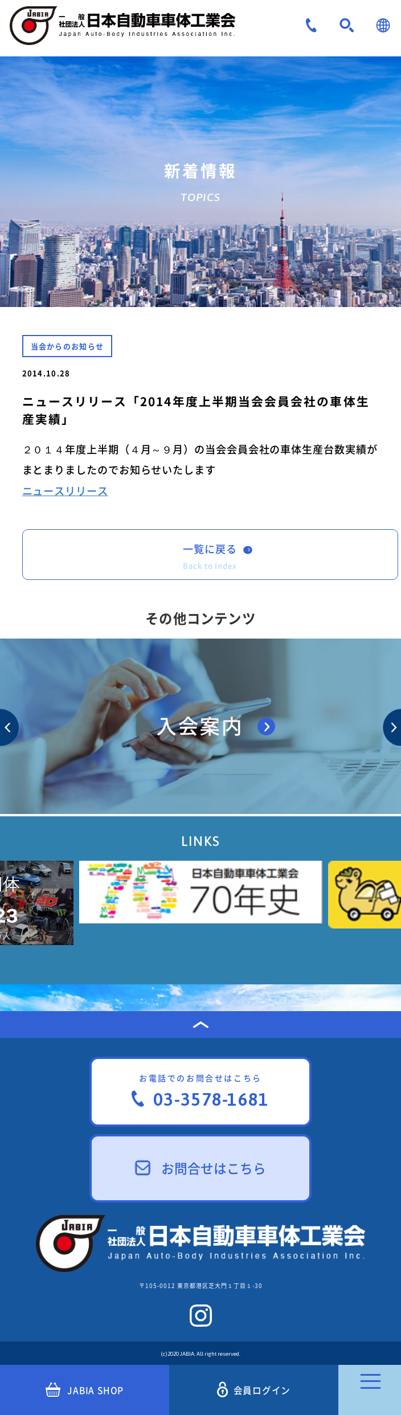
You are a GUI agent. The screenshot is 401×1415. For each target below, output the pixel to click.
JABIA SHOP (85, 1390)
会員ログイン (254, 1389)
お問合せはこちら (201, 1168)
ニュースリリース (65, 490)
